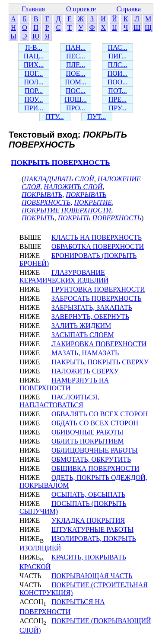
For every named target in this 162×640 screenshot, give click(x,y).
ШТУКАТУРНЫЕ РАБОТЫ (92, 529)
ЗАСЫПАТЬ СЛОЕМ (82, 334)
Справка (129, 9)
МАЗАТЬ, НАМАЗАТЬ (85, 353)
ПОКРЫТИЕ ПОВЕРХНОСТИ (66, 210)
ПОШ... (75, 99)
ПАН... (76, 47)
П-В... (33, 47)
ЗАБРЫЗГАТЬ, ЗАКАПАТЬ (91, 307)
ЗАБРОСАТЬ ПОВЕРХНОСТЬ (96, 298)
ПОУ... (34, 99)
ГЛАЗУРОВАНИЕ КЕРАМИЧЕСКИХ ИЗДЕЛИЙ (63, 276)
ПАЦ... (34, 56)
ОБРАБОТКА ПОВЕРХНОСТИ (97, 246)
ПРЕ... (117, 99)
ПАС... (117, 47)
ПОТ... (117, 90)
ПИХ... (34, 64)
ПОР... (34, 90)
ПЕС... (75, 56)
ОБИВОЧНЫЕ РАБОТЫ (87, 432)
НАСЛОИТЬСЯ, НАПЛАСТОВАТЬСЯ (59, 400)
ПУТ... (96, 116)
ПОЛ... (33, 82)
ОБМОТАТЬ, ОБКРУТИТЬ (91, 459)
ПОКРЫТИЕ (93, 202)
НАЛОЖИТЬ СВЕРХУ (85, 371)
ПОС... (76, 90)
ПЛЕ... (75, 64)
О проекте (81, 9)
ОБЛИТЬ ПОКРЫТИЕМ (87, 441)
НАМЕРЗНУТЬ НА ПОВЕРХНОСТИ (64, 384)
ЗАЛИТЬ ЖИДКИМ (81, 325)
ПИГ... (117, 56)
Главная (33, 9)
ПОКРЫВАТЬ (42, 194)
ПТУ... (54, 116)
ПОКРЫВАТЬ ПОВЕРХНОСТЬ (64, 198)
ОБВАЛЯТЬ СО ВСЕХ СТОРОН (99, 414)
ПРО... (75, 108)
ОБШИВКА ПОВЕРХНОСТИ (95, 468)
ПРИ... (33, 108)
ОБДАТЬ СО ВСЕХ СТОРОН (94, 423)
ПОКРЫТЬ (38, 218)
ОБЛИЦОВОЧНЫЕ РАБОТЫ (94, 450)
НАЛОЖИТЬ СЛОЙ (73, 186)
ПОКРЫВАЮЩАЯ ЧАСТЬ (91, 575)
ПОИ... (118, 73)
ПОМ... (75, 82)
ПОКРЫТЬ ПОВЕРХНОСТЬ (60, 162)
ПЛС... (117, 64)
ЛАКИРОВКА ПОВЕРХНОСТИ (98, 343)
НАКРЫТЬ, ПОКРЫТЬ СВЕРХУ (100, 362)
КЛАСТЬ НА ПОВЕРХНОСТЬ (96, 237)
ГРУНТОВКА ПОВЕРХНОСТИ (98, 289)
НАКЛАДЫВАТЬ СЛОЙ (59, 179)
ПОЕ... (76, 73)
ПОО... (118, 82)
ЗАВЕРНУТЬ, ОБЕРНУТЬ (90, 316)
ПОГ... (34, 73)
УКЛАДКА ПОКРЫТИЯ (88, 520)
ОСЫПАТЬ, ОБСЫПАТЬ (88, 494)
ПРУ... (118, 108)
